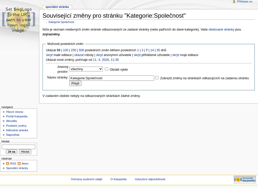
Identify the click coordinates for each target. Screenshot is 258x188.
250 (73, 50)
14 (152, 50)
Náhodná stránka (17, 130)
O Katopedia (119, 179)
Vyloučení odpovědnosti (150, 179)
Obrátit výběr (119, 69)
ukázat (79, 55)
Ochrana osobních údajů (86, 179)
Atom (25, 163)
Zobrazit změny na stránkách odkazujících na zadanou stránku (204, 78)
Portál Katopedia (16, 116)
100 (65, 50)
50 (58, 50)
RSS (13, 163)
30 (158, 50)
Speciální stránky (17, 168)
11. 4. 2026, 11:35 (106, 60)
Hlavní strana (14, 111)
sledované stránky (221, 29)
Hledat (5, 141)
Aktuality (11, 120)
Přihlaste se (244, 1)
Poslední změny (16, 125)
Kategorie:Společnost (61, 21)
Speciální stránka (57, 6)
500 (81, 50)
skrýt (49, 55)
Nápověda (12, 134)
